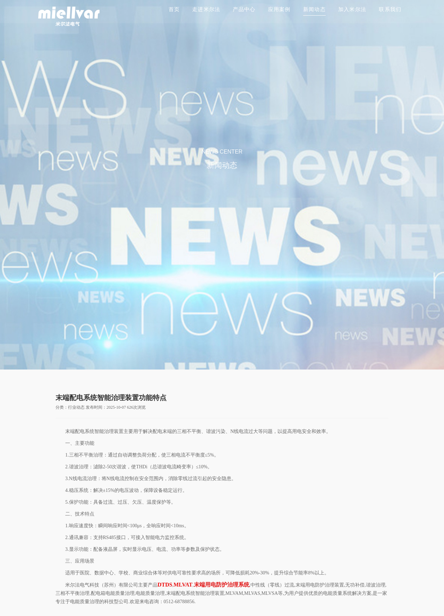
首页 (174, 9)
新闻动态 (314, 9)
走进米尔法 (206, 9)
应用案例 (279, 9)
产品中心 (244, 9)
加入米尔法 (352, 9)
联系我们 (390, 9)
